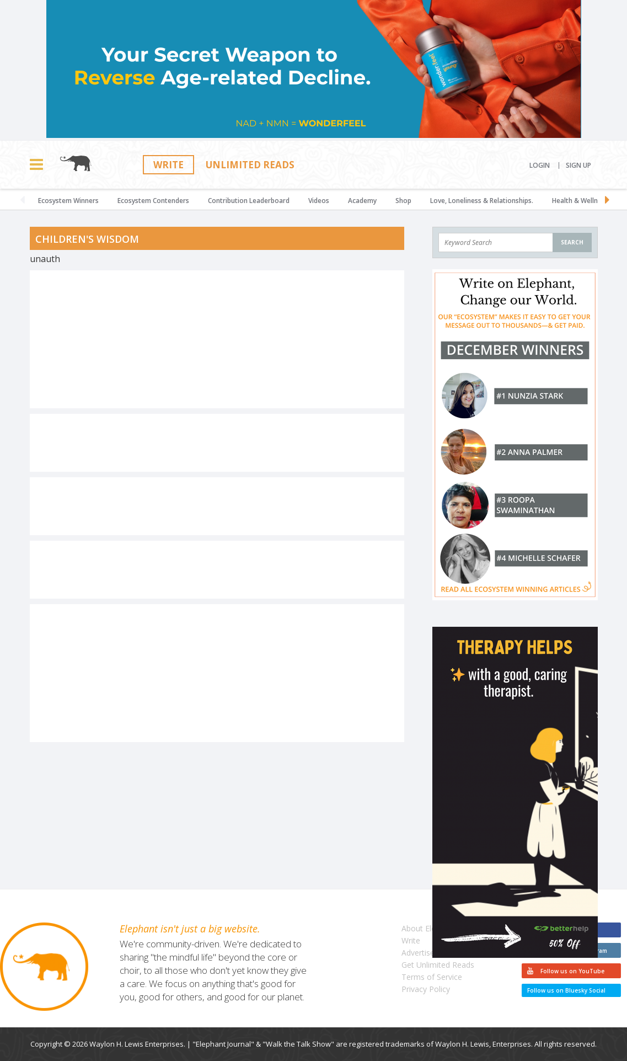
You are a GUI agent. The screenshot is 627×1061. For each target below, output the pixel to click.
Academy (362, 200)
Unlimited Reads (250, 164)
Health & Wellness (580, 200)
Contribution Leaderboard (249, 200)
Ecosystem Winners (68, 200)
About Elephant (428, 928)
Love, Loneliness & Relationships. (481, 200)
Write (168, 164)
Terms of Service (431, 977)
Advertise (418, 952)
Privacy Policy (425, 989)
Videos (318, 200)
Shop (403, 200)
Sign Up (578, 165)
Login (539, 165)
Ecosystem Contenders (153, 200)
